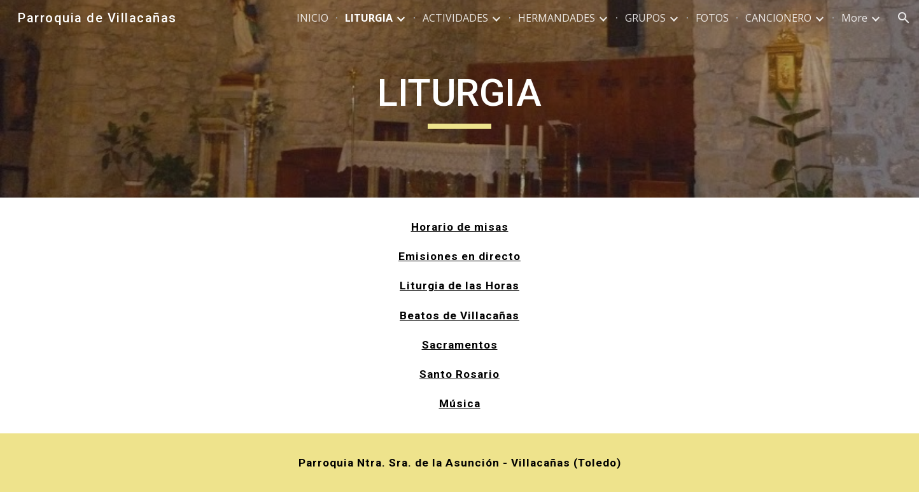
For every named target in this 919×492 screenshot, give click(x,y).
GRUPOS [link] (645, 18)
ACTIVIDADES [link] (455, 18)
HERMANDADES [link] (556, 18)
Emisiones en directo (459, 256)
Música (460, 403)
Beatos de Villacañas (459, 315)
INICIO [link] (312, 18)
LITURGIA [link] (369, 18)
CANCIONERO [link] (778, 18)
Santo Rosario (459, 374)
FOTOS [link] (712, 18)
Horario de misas (460, 227)
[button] (903, 18)
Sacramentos (460, 344)
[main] (459, 99)
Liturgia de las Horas (459, 285)
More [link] (854, 18)
